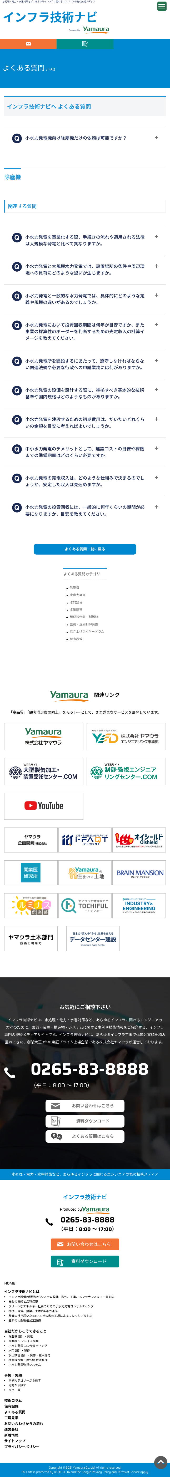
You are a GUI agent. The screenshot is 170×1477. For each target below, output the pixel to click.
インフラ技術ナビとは (21, 1292)
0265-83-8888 (90, 1069)
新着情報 (11, 1435)
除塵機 (74, 587)
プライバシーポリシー (21, 1447)
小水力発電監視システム (24, 1364)
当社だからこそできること (25, 1331)
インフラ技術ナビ (50, 17)
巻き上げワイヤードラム (87, 631)
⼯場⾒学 (11, 1418)
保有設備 (76, 638)
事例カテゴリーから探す (24, 1380)
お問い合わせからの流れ (23, 1424)
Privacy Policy (101, 1472)
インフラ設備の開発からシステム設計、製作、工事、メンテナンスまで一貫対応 (61, 1297)
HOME (9, 1283)
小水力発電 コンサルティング (27, 1345)
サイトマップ (15, 1441)
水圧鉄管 (76, 609)
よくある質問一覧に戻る (85, 549)
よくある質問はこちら (93, 1136)
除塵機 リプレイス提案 (23, 1341)
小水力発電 (77, 594)
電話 (141, 44)
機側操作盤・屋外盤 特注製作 (27, 1360)
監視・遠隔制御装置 (84, 624)
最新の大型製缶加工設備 (24, 1320)
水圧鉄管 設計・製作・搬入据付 (29, 1355)
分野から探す (17, 1385)
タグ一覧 (14, 1390)
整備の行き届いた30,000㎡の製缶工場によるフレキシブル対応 (50, 1315)
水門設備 (76, 602)
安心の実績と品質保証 (23, 1301)
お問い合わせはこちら (28, 44)
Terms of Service (128, 1472)
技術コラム (13, 1400)
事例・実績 (13, 1375)
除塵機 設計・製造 (20, 1336)
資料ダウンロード (85, 44)
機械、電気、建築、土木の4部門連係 (32, 1311)
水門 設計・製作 (19, 1350)
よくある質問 (15, 1412)
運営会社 (11, 1429)
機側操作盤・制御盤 (84, 616)
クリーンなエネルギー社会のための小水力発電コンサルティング (50, 1306)
